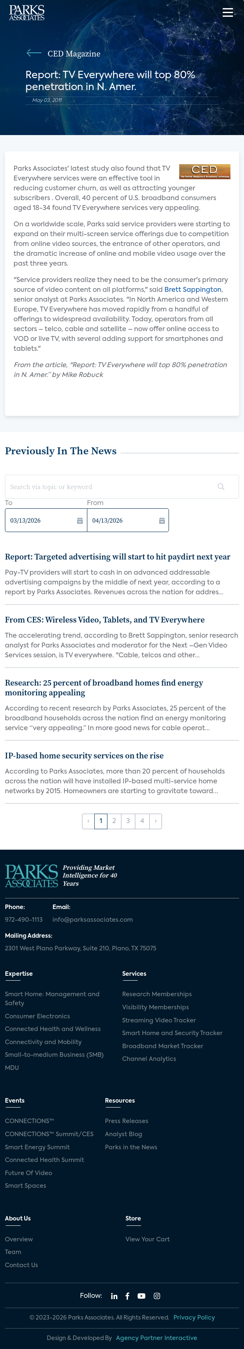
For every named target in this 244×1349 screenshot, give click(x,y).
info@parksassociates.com (92, 920)
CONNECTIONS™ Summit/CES (49, 1134)
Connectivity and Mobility (43, 1042)
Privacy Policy (194, 1318)
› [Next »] (156, 821)
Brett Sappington (192, 290)
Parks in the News (131, 1147)
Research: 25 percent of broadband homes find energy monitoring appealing (104, 687)
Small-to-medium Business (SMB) (54, 1055)
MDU (12, 1068)
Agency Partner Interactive (156, 1338)
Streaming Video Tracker (159, 1021)
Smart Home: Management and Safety (52, 999)
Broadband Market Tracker (162, 1046)
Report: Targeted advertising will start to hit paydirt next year (117, 556)
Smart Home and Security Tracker (172, 1033)
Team (13, 1252)
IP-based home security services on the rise (84, 755)
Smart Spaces (25, 1186)
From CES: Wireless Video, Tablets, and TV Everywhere (105, 619)
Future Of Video (28, 1173)
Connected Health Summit (44, 1160)
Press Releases (126, 1121)
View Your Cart (147, 1240)
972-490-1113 (24, 920)
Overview (19, 1240)
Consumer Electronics (37, 1017)
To (8, 503)
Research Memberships (157, 994)
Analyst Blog (123, 1134)
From (95, 503)
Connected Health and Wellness (53, 1029)
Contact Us (21, 1265)
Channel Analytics (149, 1059)
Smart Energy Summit (37, 1147)
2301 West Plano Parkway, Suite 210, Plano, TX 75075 (80, 949)
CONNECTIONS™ (29, 1121)
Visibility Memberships (155, 1008)
